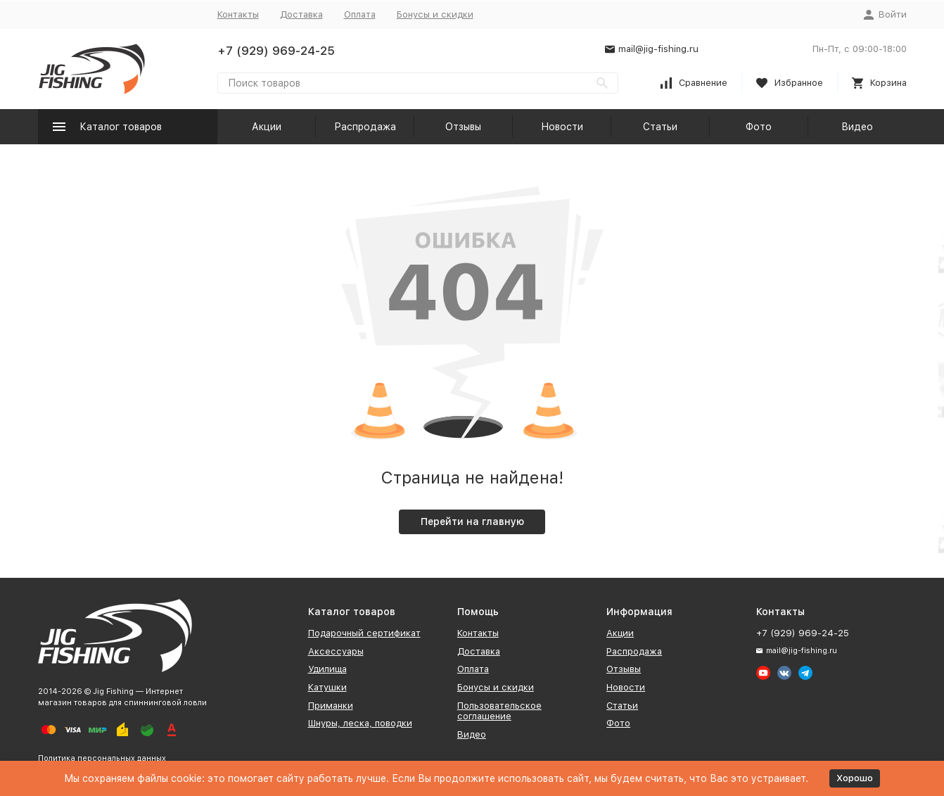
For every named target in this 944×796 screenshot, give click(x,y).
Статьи (660, 126)
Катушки (327, 687)
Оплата (360, 14)
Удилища (327, 669)
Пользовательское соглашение (499, 711)
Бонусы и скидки (435, 14)
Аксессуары (336, 651)
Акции (266, 126)
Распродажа (365, 126)
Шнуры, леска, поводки (360, 723)
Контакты (238, 14)
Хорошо (854, 778)
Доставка (301, 14)
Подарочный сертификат (364, 633)
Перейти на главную (472, 521)
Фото (759, 126)
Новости (562, 126)
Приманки (330, 705)
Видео (857, 126)
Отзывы (463, 126)
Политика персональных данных (102, 758)
